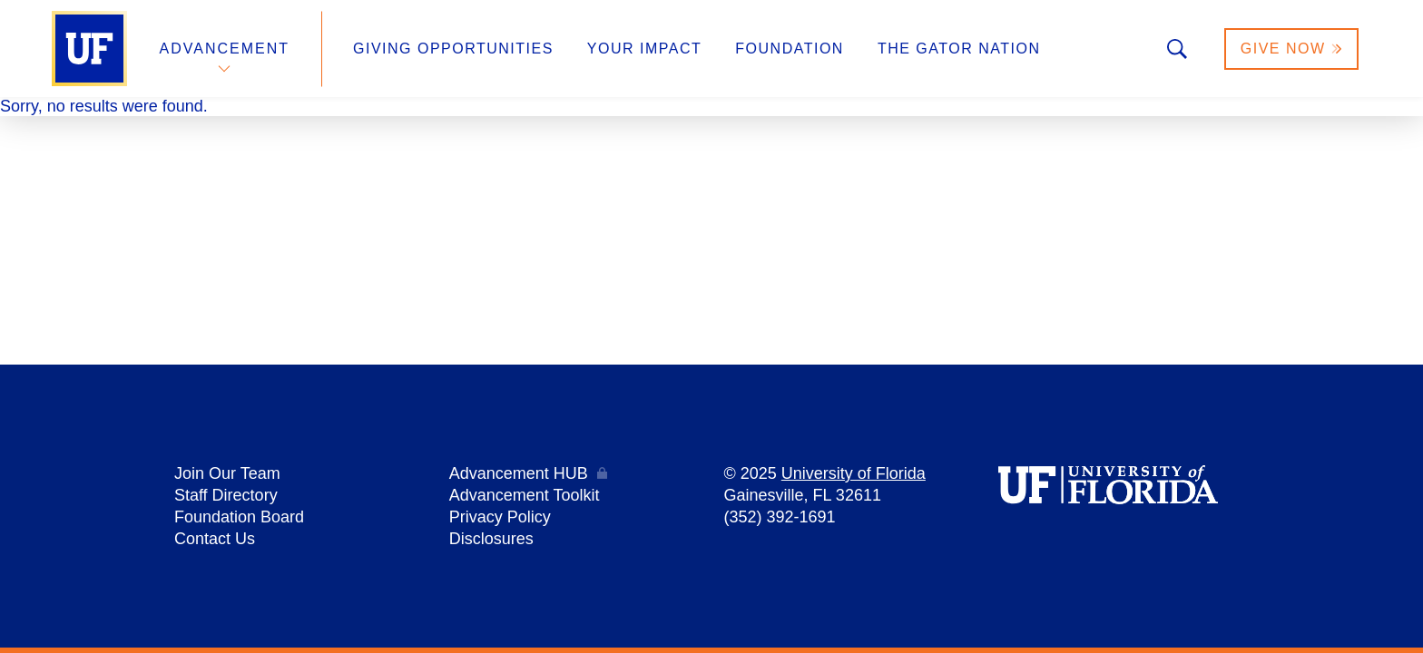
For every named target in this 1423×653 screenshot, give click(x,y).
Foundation (789, 48)
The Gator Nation (959, 48)
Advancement (225, 48)
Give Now (1291, 48)
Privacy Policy (500, 517)
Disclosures (491, 539)
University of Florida (853, 473)
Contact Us (214, 539)
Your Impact (644, 48)
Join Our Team (227, 473)
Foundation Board (239, 517)
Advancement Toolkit (524, 495)
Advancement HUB (518, 473)
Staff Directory (226, 495)
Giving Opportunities (453, 48)
